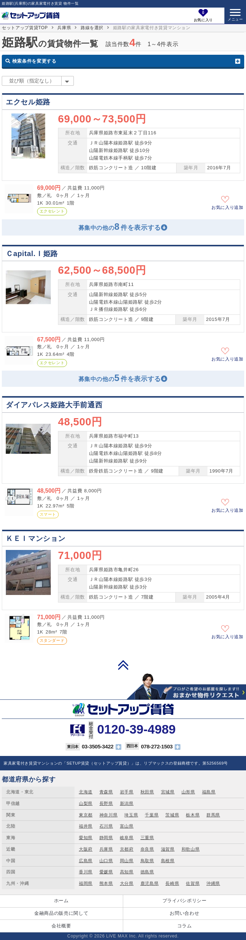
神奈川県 (108, 815)
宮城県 (168, 791)
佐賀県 (193, 883)
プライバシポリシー (184, 900)
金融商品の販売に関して (61, 913)
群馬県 (213, 815)
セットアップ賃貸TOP (25, 27)
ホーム (61, 900)
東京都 (86, 815)
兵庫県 (64, 27)
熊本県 (106, 883)
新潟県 (127, 803)
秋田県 (147, 791)
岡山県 (127, 860)
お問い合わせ (184, 913)
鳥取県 (147, 860)
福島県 (209, 791)
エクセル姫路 (28, 102)
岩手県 (127, 791)
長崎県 (172, 883)
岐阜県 (127, 837)
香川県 (86, 871)
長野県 (106, 803)
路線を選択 (92, 27)
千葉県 (151, 815)
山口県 (106, 860)
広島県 (86, 860)
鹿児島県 (149, 883)
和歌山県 (191, 849)
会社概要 (61, 925)
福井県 (86, 826)
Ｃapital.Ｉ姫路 (32, 254)
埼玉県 (131, 815)
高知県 (127, 871)
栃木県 (193, 815)
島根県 (168, 860)
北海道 (86, 791)
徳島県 (147, 871)
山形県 (188, 791)
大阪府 (86, 849)
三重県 (147, 837)
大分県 (127, 883)
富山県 (127, 826)
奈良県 (147, 849)
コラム (184, 925)
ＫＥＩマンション (35, 538)
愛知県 (86, 837)
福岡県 (86, 883)
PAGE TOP (123, 665)
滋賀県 (168, 849)
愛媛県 (106, 871)
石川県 (106, 826)
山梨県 (86, 803)
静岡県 (106, 837)
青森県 (106, 791)
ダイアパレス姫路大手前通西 (54, 405)
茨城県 (172, 815)
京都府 (127, 849)
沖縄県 (213, 883)
